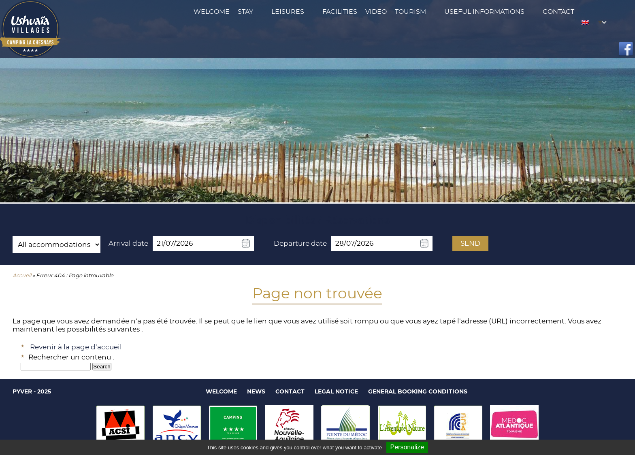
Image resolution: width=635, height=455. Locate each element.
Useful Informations (484, 12)
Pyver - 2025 (32, 392)
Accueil (22, 276)
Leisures (287, 12)
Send (470, 243)
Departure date (300, 243)
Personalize (407, 447)
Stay (245, 12)
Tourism (410, 12)
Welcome (212, 12)
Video (376, 12)
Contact (558, 12)
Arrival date (128, 243)
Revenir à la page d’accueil (76, 347)
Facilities (339, 12)
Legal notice (336, 392)
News (256, 392)
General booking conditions (417, 392)
